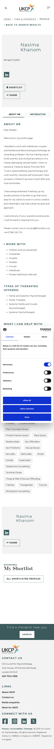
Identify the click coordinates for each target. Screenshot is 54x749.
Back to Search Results (23, 25)
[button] (5, 8)
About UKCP (8, 692)
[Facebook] (5, 721)
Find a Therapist (25, 19)
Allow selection (27, 409)
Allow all (27, 400)
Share (12, 95)
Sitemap (28, 729)
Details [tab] (27, 337)
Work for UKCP (10, 707)
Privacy (5, 729)
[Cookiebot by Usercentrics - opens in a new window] (40, 329)
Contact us (8, 697)
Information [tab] (37, 114)
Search (27, 634)
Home (7, 19)
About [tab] (44, 337)
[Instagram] (14, 721)
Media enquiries (11, 702)
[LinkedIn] (6, 74)
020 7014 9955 (9, 676)
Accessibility (16, 729)
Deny (27, 417)
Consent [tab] (10, 337)
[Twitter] (33, 721)
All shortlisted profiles (24, 579)
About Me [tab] (14, 114)
